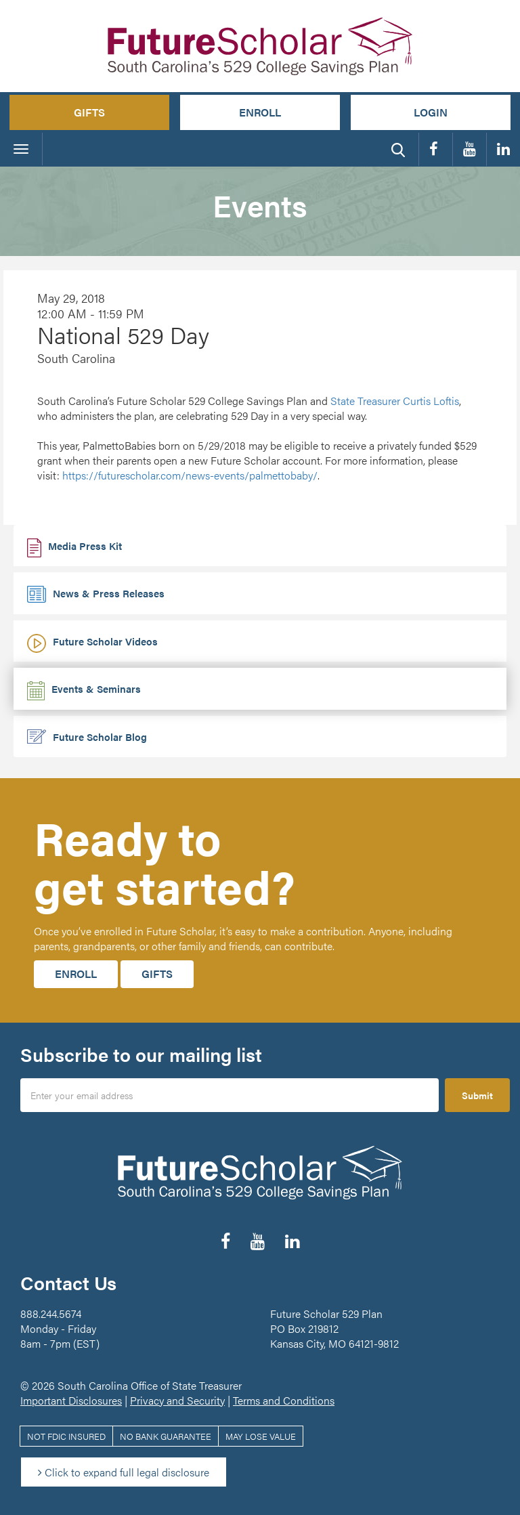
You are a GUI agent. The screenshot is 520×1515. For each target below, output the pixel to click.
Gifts (89, 112)
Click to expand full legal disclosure (123, 1472)
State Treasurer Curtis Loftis (394, 400)
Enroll (260, 112)
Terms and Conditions (283, 1400)
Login (431, 112)
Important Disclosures (71, 1400)
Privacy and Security (177, 1400)
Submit (477, 1095)
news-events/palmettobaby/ (190, 475)
